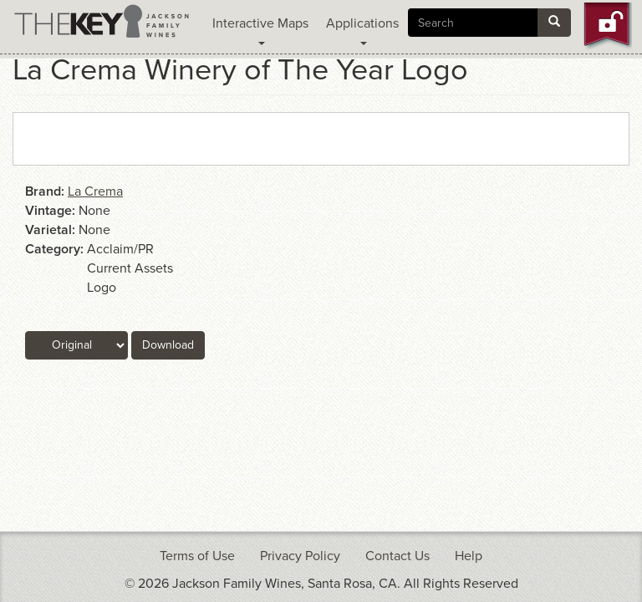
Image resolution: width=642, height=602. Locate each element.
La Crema (95, 191)
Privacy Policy (300, 556)
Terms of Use (197, 556)
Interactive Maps (260, 30)
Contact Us (397, 556)
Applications (362, 30)
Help (468, 556)
